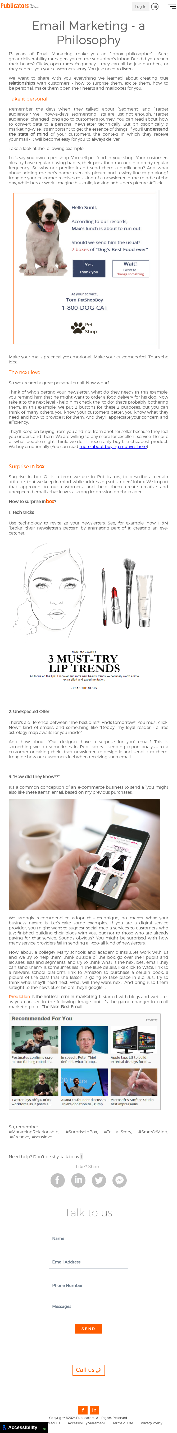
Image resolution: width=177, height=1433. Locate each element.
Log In (140, 6)
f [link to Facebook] (83, 1410)
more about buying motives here (113, 446)
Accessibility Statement (86, 1423)
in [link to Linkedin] (94, 1410)
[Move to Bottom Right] (44, 1429)
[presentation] (89, 1344)
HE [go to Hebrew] (155, 6)
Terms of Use (123, 1423)
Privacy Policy (151, 1423)
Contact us (51, 1423)
